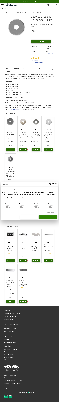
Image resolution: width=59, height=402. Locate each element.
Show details (50, 212)
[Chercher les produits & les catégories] (28, 8)
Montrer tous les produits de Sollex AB (42, 54)
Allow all (48, 217)
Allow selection (29, 217)
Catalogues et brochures (11, 337)
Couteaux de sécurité (10, 316)
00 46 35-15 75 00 (9, 386)
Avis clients (7, 339)
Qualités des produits (10, 342)
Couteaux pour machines (11, 324)
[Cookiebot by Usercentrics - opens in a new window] (50, 184)
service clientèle (14, 109)
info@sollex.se (8, 388)
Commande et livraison (10, 349)
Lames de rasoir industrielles (12, 314)
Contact (6, 378)
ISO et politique (8, 354)
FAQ (5, 360)
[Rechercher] (57, 8)
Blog (5, 334)
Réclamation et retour (10, 352)
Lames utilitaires (8, 319)
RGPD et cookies (8, 357)
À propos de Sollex (9, 331)
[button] (2, 4)
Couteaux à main (9, 322)
